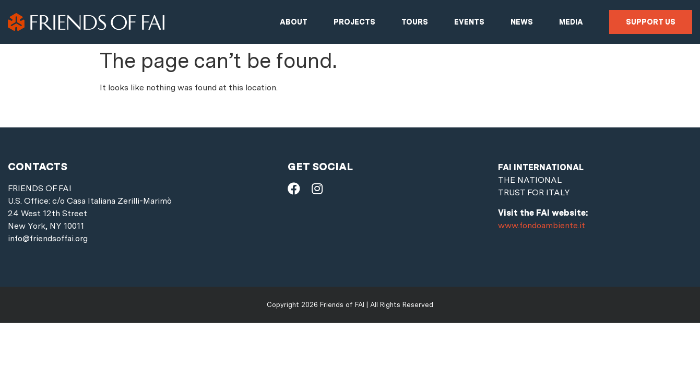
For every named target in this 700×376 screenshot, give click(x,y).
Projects (354, 22)
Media (571, 22)
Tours (414, 22)
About (293, 22)
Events (469, 22)
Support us (650, 22)
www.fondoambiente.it (541, 225)
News (522, 22)
